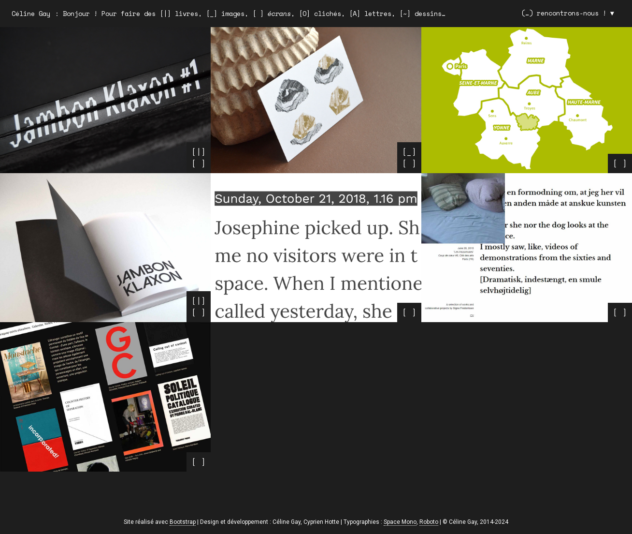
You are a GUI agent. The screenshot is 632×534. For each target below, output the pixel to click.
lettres (377, 13)
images (232, 13)
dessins (428, 13)
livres (186, 13)
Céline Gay (31, 13)
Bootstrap (183, 522)
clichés (327, 13)
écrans (279, 13)
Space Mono (400, 522)
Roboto (428, 522)
